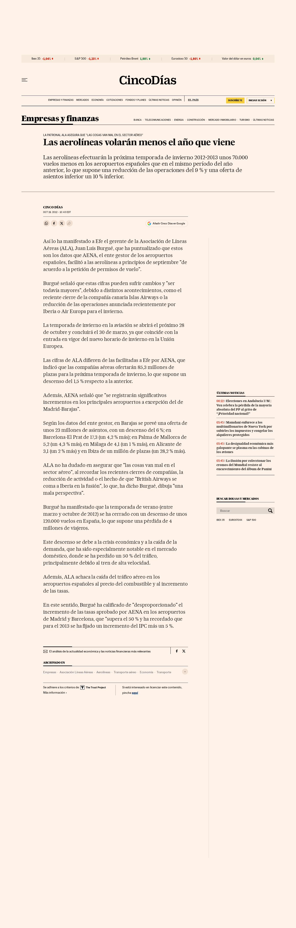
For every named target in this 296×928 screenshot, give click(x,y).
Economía (98, 100)
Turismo (244, 120)
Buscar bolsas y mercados (237, 498)
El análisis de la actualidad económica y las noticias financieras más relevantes (100, 651)
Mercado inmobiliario (222, 120)
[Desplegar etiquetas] (185, 672)
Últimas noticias (159, 100)
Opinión (176, 100)
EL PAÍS (191, 98)
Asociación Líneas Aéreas (76, 672)
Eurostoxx (235, 520)
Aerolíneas (103, 672)
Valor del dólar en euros (236, 58)
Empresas (49, 672)
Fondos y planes (136, 100)
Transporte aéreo (125, 672)
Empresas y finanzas (60, 100)
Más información (55, 692)
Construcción (196, 120)
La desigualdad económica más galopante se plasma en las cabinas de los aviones (245, 448)
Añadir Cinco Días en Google (169, 223)
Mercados (82, 100)
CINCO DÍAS (53, 207)
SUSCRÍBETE (235, 100)
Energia (179, 120)
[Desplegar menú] (24, 79)
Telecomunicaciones (158, 120)
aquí (135, 692)
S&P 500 (80, 58)
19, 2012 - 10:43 (57, 212)
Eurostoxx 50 (180, 58)
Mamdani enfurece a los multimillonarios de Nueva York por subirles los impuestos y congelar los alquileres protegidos (244, 428)
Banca (138, 120)
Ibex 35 (36, 58)
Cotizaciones (114, 100)
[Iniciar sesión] (261, 100)
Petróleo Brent (129, 58)
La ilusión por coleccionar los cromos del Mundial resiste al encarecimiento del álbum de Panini (244, 465)
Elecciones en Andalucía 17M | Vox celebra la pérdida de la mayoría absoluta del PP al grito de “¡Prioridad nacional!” (244, 407)
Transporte (164, 672)
